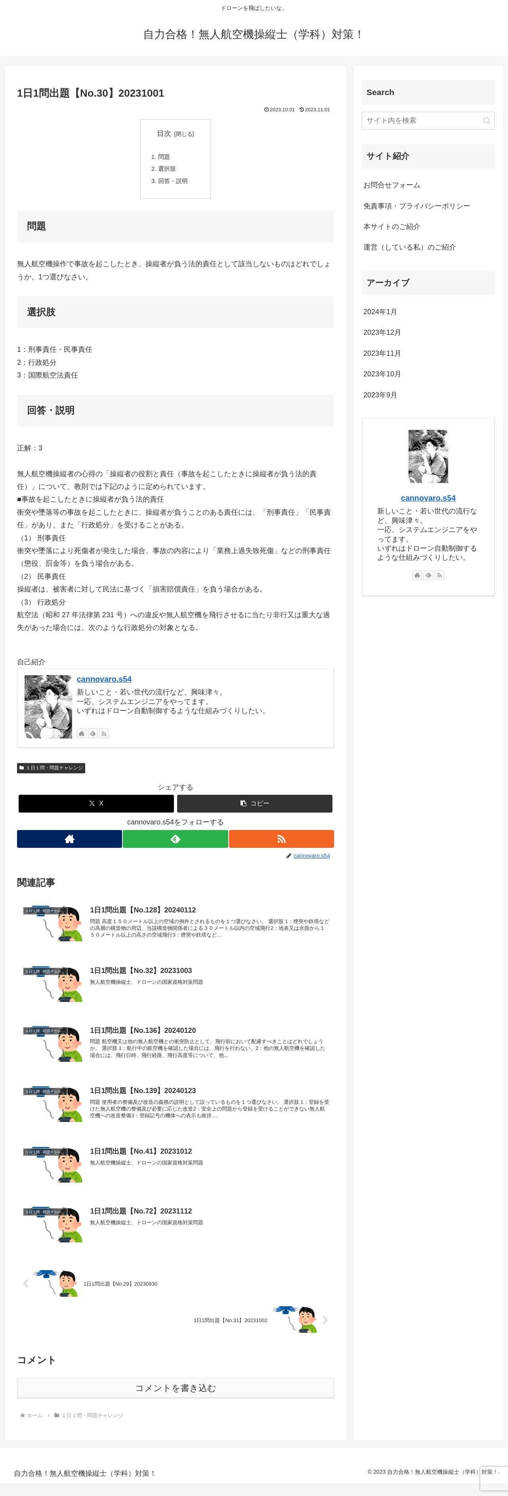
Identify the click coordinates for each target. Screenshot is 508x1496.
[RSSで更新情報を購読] (104, 737)
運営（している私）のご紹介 (409, 247)
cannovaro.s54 (104, 682)
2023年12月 (382, 332)
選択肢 (168, 170)
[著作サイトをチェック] (81, 737)
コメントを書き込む (175, 1401)
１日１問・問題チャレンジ (51, 771)
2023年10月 (382, 374)
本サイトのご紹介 (391, 227)
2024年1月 (380, 312)
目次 (164, 133)
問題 (165, 157)
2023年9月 (380, 395)
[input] (428, 121)
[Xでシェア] (96, 807)
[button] (254, 807)
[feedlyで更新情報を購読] (92, 737)
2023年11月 (382, 353)
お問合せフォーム (391, 185)
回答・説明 (174, 183)
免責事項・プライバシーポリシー (416, 206)
